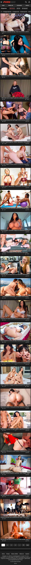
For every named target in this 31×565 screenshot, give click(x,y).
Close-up (23, 11)
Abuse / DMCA (14, 553)
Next (28, 545)
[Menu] (1, 2)
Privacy (8, 553)
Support (27, 553)
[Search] (26, 2)
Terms (3, 553)
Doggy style (7, 11)
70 (23, 545)
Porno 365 (10, 5)
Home (3, 5)
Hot (18, 8)
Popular (24, 8)
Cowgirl (15, 11)
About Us (22, 553)
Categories (19, 5)
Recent (12, 8)
